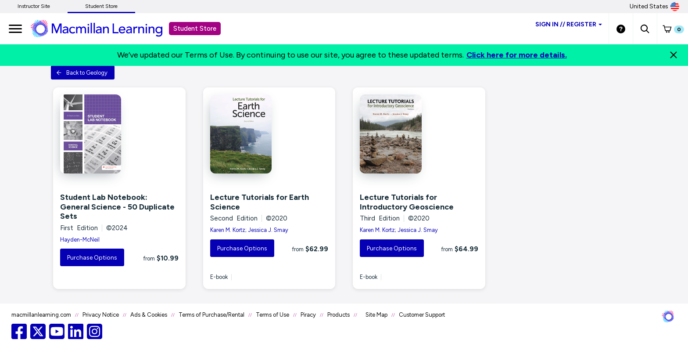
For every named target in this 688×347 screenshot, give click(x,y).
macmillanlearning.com (41, 314)
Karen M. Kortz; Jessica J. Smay (249, 230)
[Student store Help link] (621, 29)
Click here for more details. (516, 55)
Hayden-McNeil (80, 239)
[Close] (673, 55)
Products (338, 314)
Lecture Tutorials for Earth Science (259, 202)
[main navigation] (15, 28)
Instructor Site (34, 6)
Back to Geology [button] (82, 72)
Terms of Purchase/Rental (211, 314)
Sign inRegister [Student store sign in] (568, 24)
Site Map (376, 314)
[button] (645, 28)
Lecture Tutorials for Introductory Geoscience (407, 202)
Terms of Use (272, 314)
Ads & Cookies (148, 314)
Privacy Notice (100, 314)
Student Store (101, 6)
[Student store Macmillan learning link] (103, 28)
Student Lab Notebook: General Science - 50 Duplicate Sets (117, 206)
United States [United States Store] (654, 6)
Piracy (308, 314)
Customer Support (422, 314)
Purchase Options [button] (92, 257)
